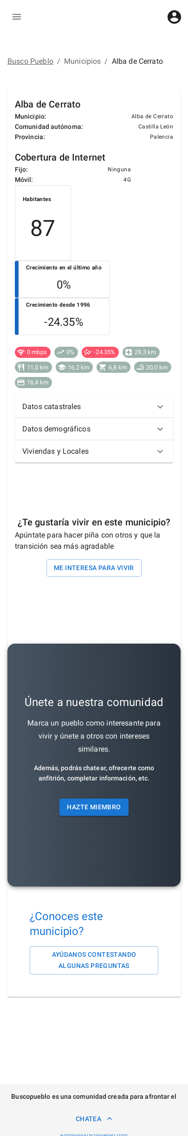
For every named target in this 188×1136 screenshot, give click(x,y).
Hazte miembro (93, 807)
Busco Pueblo (30, 61)
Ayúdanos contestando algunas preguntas (94, 960)
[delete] (16, 16)
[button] (94, 407)
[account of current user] (174, 17)
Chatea (94, 1118)
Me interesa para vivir (94, 568)
